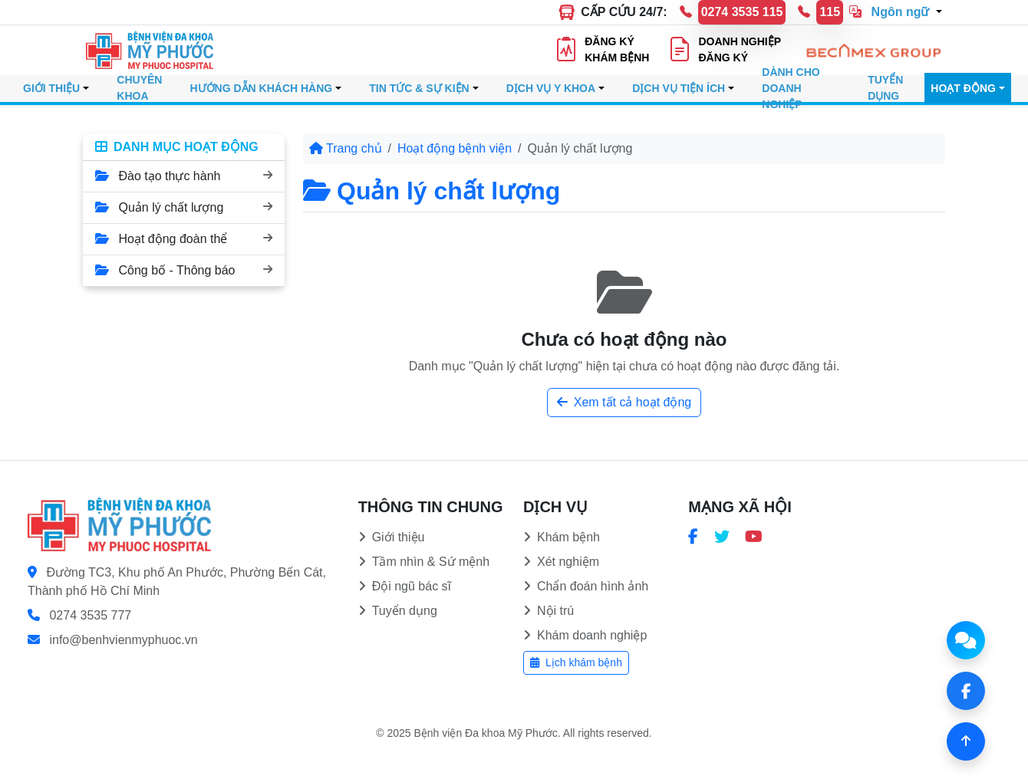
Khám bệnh (561, 537)
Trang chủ (345, 148)
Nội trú (548, 610)
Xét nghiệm (561, 561)
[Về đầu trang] (966, 741)
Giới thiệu (391, 537)
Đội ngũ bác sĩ (404, 586)
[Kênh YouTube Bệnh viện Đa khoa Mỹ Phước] (754, 537)
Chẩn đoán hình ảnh (585, 586)
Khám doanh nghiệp (585, 635)
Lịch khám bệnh (576, 662)
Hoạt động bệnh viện (454, 148)
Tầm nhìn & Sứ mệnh (424, 561)
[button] (895, 14)
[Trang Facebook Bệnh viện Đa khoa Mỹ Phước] (693, 537)
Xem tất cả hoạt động (624, 402)
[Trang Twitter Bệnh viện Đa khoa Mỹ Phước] (722, 537)
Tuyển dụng (397, 610)
